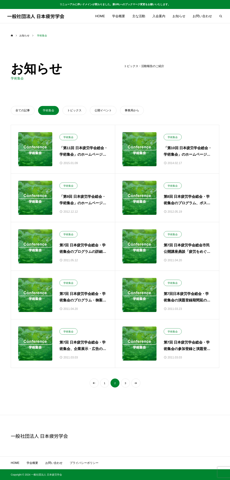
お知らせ (178, 16)
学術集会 (68, 137)
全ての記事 (22, 110)
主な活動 (138, 16)
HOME (100, 16)
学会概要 (118, 16)
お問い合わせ (202, 16)
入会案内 (158, 16)
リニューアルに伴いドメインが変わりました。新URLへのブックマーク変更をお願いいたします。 (115, 4)
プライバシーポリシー (84, 462)
